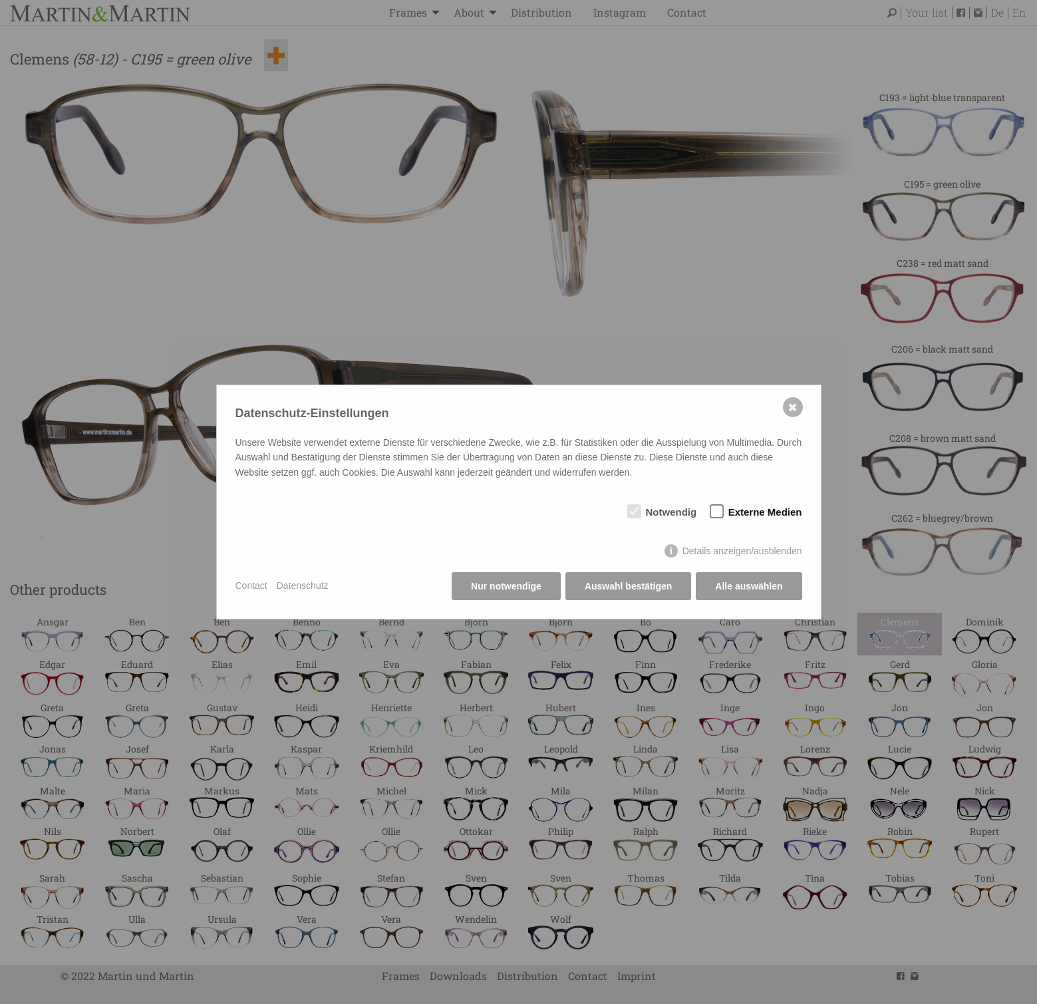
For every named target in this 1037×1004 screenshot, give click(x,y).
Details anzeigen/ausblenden (742, 551)
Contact (251, 585)
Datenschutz (303, 585)
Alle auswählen (748, 586)
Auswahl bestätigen (628, 586)
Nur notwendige (506, 586)
